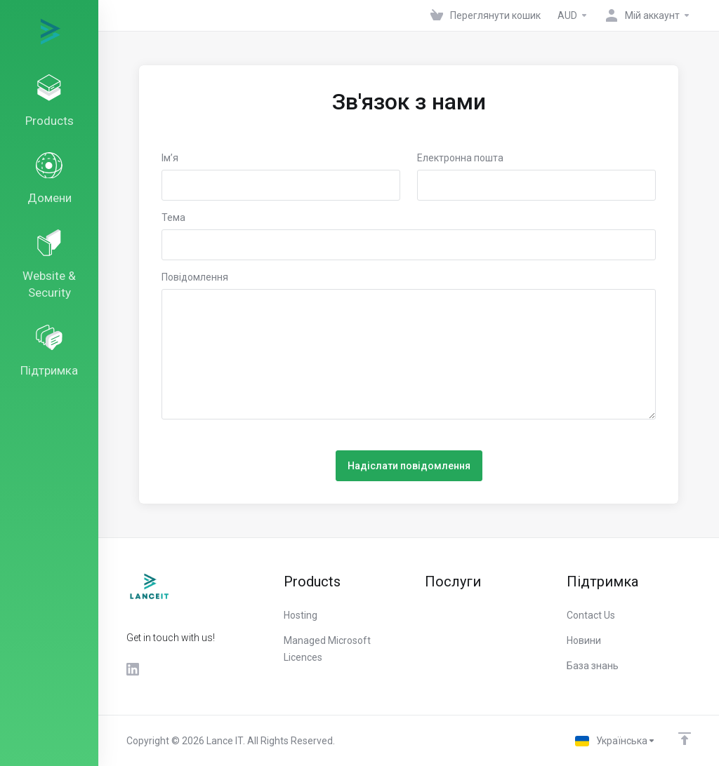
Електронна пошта (460, 157)
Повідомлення (194, 277)
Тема (173, 217)
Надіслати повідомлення (409, 465)
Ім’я (169, 157)
